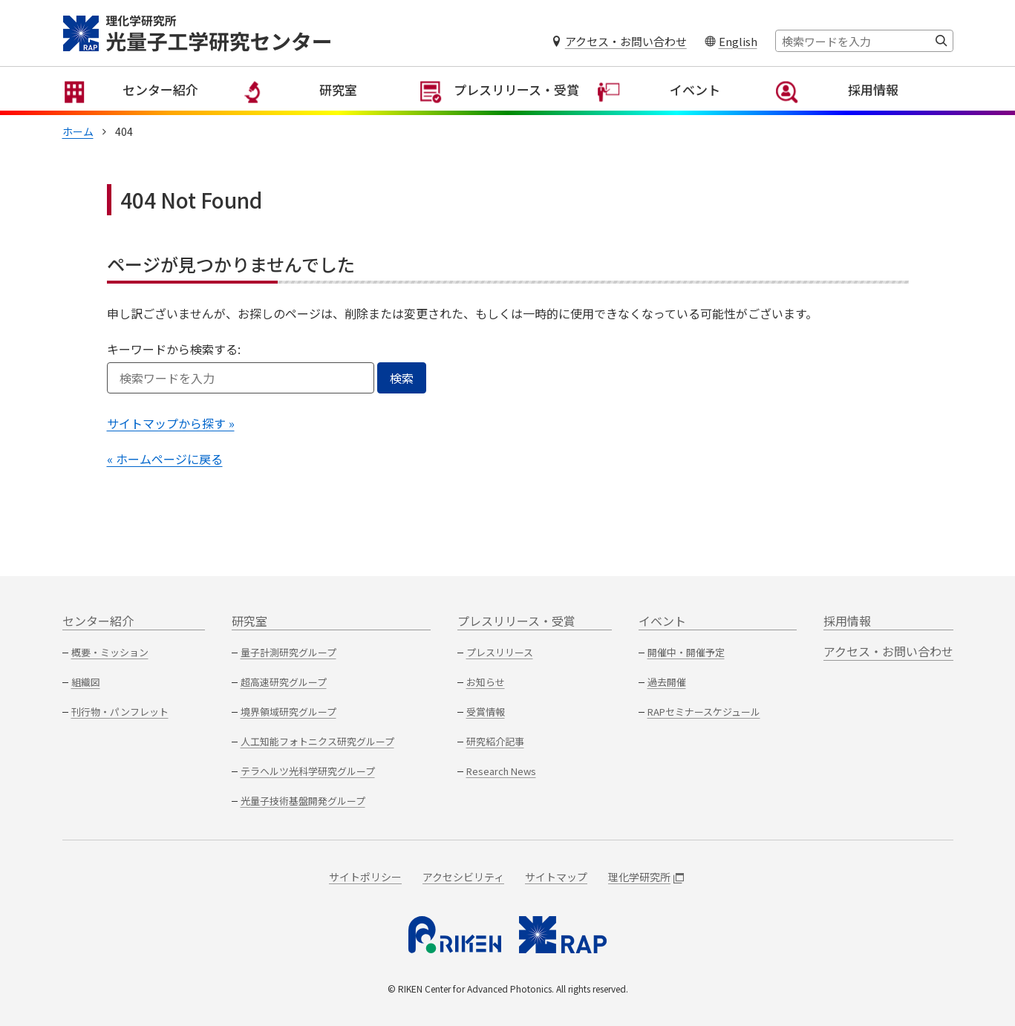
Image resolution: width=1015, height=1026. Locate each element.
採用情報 (864, 111)
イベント (686, 111)
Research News (501, 771)
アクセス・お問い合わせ (626, 41)
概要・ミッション (110, 652)
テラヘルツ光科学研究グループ (308, 771)
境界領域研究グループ (288, 712)
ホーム (78, 147)
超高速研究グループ (284, 682)
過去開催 (666, 682)
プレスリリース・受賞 (508, 111)
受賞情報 (485, 712)
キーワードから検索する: (174, 364)
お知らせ (485, 682)
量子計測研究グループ (288, 652)
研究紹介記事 (495, 741)
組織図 (85, 682)
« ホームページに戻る (165, 474)
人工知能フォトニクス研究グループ (317, 741)
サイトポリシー (365, 876)
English (738, 41)
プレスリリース (499, 652)
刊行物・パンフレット (120, 712)
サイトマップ (556, 876)
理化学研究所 (646, 876)
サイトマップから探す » (171, 439)
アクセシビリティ (463, 876)
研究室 (330, 111)
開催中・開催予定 (686, 652)
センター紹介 (151, 111)
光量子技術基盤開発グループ (303, 801)
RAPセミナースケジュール (703, 712)
